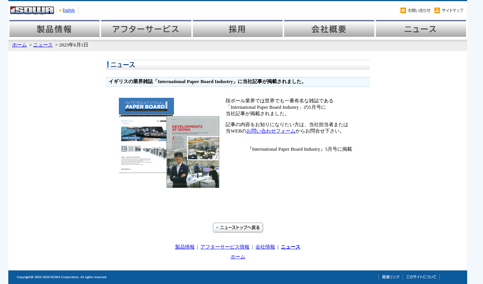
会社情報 (265, 247)
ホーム (19, 45)
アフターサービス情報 (224, 247)
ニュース (43, 45)
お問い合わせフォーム (270, 131)
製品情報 (185, 247)
